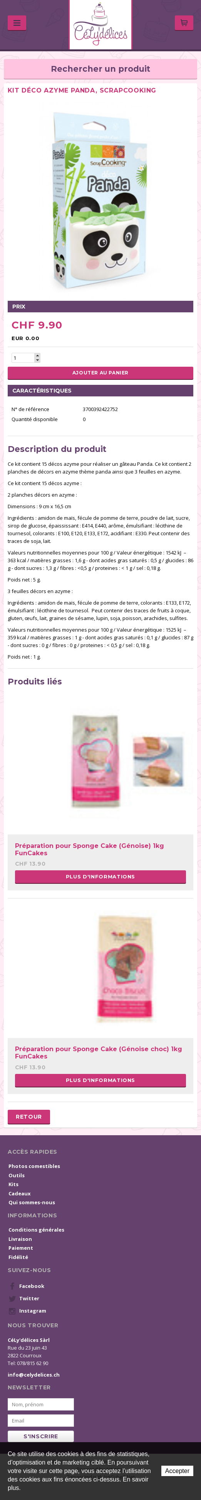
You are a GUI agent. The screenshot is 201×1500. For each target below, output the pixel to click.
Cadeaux (19, 1193)
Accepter (177, 1471)
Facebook (26, 1286)
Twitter (23, 1299)
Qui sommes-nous (31, 1202)
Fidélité (18, 1257)
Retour (29, 1116)
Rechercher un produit (100, 69)
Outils (16, 1175)
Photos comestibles (34, 1166)
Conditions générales (36, 1229)
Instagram (27, 1311)
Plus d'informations (100, 876)
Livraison (20, 1238)
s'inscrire (40, 1436)
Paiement (20, 1247)
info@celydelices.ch (34, 1374)
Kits (13, 1184)
